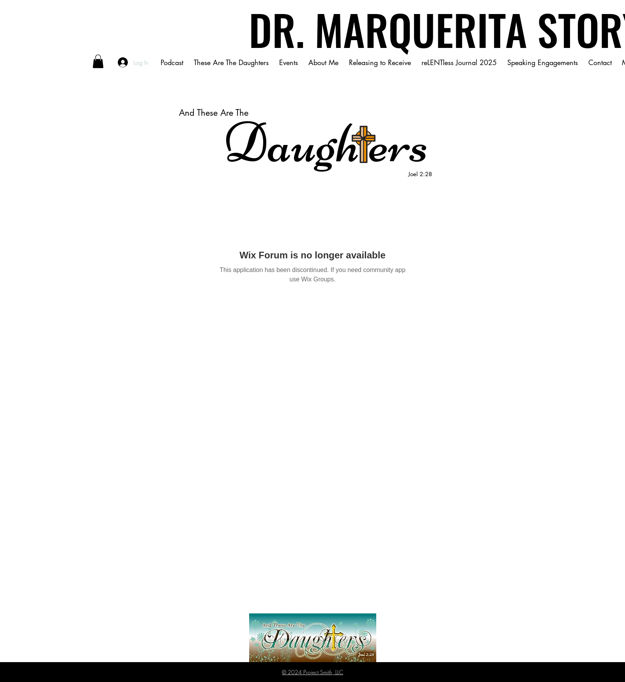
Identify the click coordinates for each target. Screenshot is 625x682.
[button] (98, 61)
